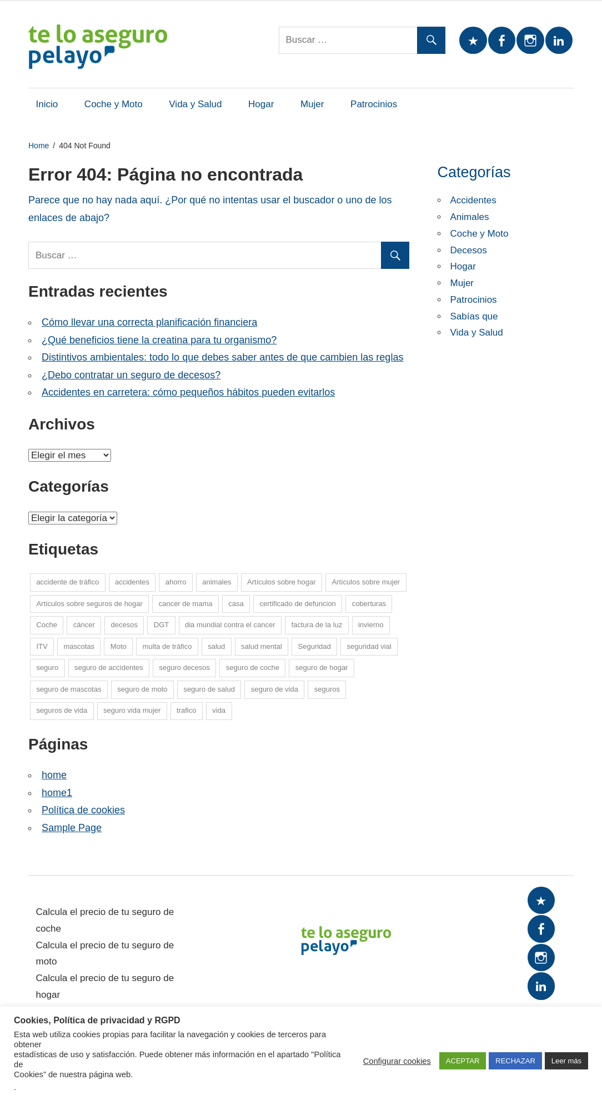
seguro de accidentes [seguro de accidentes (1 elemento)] (108, 667)
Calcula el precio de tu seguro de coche (105, 920)
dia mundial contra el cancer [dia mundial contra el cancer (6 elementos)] (230, 625)
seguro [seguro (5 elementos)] (47, 667)
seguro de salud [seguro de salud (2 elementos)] (209, 689)
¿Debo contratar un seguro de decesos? (131, 375)
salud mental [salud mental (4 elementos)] (261, 646)
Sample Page (72, 827)
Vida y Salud (195, 104)
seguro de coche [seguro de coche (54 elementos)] (252, 667)
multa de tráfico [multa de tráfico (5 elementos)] (167, 646)
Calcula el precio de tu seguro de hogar (105, 986)
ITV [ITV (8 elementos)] (41, 646)
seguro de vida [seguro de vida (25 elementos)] (274, 689)
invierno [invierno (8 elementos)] (371, 625)
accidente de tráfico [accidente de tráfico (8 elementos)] (67, 582)
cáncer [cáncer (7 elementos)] (84, 625)
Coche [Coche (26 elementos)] (46, 625)
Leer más (566, 1061)
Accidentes (473, 200)
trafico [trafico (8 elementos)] (186, 710)
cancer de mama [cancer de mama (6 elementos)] (186, 603)
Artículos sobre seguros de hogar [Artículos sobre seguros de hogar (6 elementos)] (89, 603)
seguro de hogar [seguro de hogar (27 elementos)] (321, 667)
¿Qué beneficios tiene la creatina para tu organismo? (159, 340)
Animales (469, 217)
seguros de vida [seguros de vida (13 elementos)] (61, 710)
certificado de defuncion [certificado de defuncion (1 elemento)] (298, 603)
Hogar (261, 104)
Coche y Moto (113, 104)
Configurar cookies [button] (397, 1061)
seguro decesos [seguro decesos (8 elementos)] (184, 667)
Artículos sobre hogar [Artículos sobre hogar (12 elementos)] (281, 582)
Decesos (468, 250)
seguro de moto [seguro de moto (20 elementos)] (142, 689)
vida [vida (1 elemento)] (218, 710)
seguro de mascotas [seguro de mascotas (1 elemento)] (68, 689)
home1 (57, 792)
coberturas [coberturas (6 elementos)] (369, 603)
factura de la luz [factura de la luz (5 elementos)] (316, 625)
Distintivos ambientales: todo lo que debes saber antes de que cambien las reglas (222, 357)
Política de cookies (83, 810)
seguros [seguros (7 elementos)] (327, 689)
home (54, 775)
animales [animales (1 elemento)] (216, 582)
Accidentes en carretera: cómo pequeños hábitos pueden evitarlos (188, 392)
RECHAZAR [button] (515, 1061)
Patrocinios (373, 104)
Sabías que (474, 316)
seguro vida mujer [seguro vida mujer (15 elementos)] (131, 710)
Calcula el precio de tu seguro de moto (105, 953)
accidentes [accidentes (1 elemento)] (132, 582)
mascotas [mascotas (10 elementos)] (78, 646)
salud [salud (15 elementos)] (216, 646)
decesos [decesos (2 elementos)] (124, 625)
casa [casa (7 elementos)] (235, 603)
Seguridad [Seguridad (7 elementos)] (314, 646)
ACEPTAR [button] (462, 1061)
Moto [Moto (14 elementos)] (119, 646)
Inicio (47, 104)
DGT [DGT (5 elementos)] (161, 625)
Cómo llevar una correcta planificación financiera (149, 322)
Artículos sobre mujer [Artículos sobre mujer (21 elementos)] (366, 582)
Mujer (312, 104)
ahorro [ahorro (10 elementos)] (176, 582)
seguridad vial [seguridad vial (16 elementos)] (369, 646)
